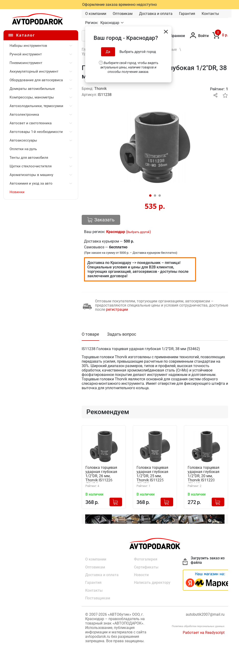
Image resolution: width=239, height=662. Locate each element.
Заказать (101, 220)
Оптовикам (123, 13)
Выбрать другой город (138, 52)
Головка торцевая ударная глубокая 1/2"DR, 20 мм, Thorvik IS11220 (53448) (203, 474)
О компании (95, 13)
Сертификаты (146, 567)
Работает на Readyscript (204, 633)
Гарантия (187, 13)
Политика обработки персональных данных (198, 626)
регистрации (117, 309)
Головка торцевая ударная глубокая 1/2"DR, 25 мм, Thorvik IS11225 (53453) (152, 474)
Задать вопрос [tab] (121, 334)
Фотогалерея (145, 559)
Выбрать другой (138, 232)
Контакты (210, 13)
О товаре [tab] (90, 334)
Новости (141, 575)
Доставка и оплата (155, 13)
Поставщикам (97, 598)
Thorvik (100, 88)
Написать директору (152, 583)
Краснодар (110, 22)
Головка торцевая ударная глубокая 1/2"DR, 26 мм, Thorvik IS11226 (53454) (101, 474)
